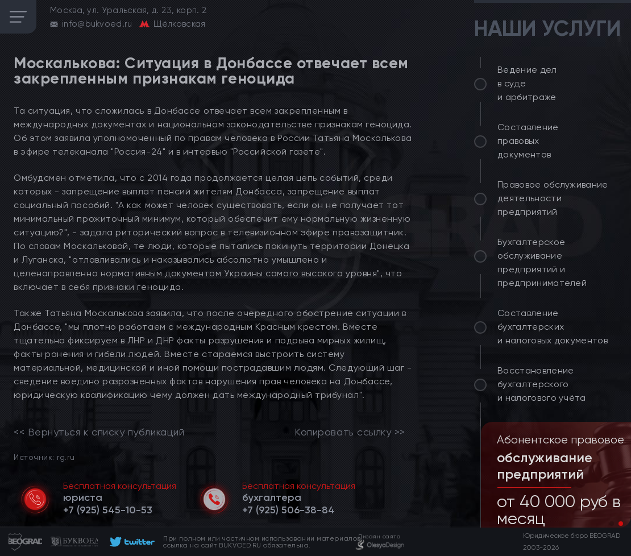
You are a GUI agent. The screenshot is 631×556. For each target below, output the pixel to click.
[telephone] (107, 510)
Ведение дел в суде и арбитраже (527, 83)
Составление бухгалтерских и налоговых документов (552, 327)
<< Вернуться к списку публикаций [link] (99, 432)
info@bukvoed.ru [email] (97, 24)
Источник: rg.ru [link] (44, 457)
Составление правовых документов (528, 141)
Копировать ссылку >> (349, 432)
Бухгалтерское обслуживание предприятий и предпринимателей (542, 262)
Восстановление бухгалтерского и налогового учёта (541, 384)
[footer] (130, 542)
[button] (611, 523)
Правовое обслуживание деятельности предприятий (552, 198)
